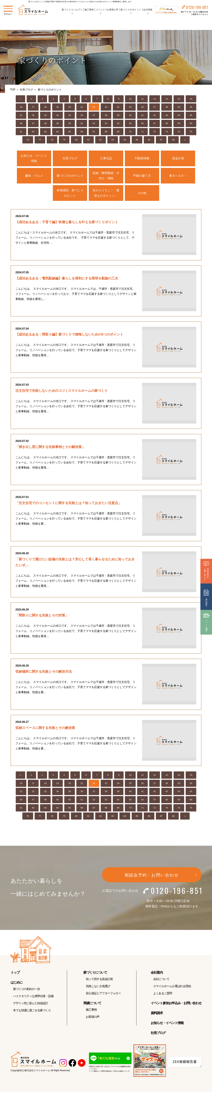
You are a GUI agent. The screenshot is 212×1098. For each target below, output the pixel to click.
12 (154, 99)
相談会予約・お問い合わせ (152, 882)
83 (112, 139)
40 (130, 115)
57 (154, 123)
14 (179, 99)
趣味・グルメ (34, 175)
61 (21, 131)
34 (57, 115)
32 (33, 115)
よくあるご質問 (162, 1000)
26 (142, 107)
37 (94, 115)
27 (154, 107)
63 (45, 131)
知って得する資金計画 (99, 986)
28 (166, 107)
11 (142, 99)
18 (45, 107)
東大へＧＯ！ (178, 175)
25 (130, 107)
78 (52, 139)
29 (179, 107)
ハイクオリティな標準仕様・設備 (33, 1003)
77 (40, 139)
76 (27, 139)
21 (81, 107)
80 (76, 139)
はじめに (17, 989)
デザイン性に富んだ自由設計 (30, 1010)
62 (33, 131)
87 (161, 139)
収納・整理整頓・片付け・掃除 (106, 175)
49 (57, 123)
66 (81, 131)
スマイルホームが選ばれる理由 (172, 993)
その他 (141, 193)
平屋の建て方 (142, 175)
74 (179, 131)
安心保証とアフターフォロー (103, 1000)
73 (166, 131)
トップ (15, 980)
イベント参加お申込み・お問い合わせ (176, 1010)
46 (21, 123)
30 (191, 107)
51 (81, 123)
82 (100, 139)
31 (21, 115)
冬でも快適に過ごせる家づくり (32, 1017)
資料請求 (157, 1020)
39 (118, 115)
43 (166, 115)
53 (106, 123)
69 (118, 131)
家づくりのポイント (70, 175)
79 (64, 139)
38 (106, 115)
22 (94, 107)
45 (191, 115)
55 (130, 123)
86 (149, 139)
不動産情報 (141, 158)
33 (45, 115)
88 (173, 139)
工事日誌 (106, 158)
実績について (92, 1010)
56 (142, 123)
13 (166, 99)
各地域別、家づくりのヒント (70, 193)
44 (179, 115)
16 (21, 107)
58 (166, 123)
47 (33, 123)
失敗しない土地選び (98, 993)
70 (130, 131)
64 (57, 131)
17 (33, 107)
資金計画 (178, 158)
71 (142, 131)
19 (57, 107)
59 (179, 123)
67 (94, 131)
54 (118, 123)
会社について (161, 986)
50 (69, 123)
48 (45, 123)
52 (94, 123)
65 (69, 131)
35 (69, 115)
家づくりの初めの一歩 (26, 996)
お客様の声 (112, 9)
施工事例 (88, 9)
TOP (12, 89)
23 (106, 107)
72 (154, 131)
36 (81, 115)
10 (130, 99)
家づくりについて (95, 980)
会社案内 (157, 980)
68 (106, 131)
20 (69, 107)
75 (191, 131)
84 (125, 139)
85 (137, 139)
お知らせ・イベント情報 (34, 158)
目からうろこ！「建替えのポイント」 (106, 193)
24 (118, 107)
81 (88, 139)
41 (142, 115)
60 (191, 123)
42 (154, 115)
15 (191, 99)
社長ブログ (26, 89)
